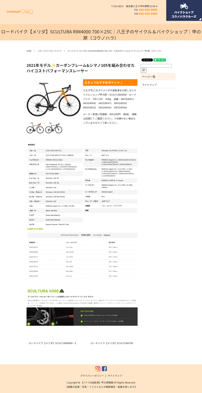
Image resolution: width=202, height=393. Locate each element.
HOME (29, 51)
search (164, 12)
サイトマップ (149, 85)
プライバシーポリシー (92, 375)
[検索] (144, 70)
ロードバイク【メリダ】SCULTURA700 (113, 343)
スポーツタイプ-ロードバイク (50, 51)
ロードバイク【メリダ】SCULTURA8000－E (54, 343)
